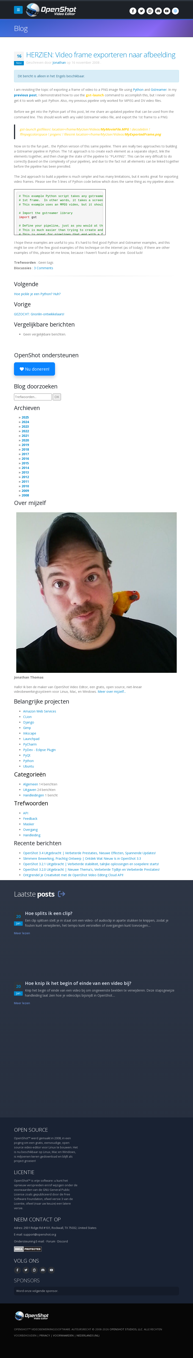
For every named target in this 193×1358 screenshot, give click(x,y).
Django (28, 722)
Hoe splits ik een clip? (48, 913)
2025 (25, 417)
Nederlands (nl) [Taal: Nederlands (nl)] (88, 1335)
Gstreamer (159, 89)
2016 (25, 458)
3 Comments (43, 268)
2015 (25, 463)
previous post (25, 95)
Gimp (27, 728)
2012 (25, 477)
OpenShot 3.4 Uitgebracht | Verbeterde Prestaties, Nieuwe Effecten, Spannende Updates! (89, 853)
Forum (51, 1241)
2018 (25, 449)
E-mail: (40, 1241)
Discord (62, 1241)
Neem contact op (37, 1219)
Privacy (44, 1335)
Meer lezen (22, 933)
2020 (25, 440)
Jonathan (59, 62)
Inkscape (29, 733)
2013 (25, 472)
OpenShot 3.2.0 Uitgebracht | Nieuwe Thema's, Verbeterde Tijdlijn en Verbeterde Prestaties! (91, 869)
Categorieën (30, 774)
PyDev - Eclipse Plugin (39, 750)
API (25, 813)
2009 (25, 490)
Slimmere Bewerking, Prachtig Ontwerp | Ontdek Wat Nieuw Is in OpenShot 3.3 (82, 858)
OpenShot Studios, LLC (126, 1329)
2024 (25, 422)
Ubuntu (28, 766)
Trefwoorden (31, 803)
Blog (21, 28)
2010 (25, 486)
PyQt (26, 755)
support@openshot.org (39, 1234)
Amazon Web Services (39, 711)
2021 (25, 435)
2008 (25, 495)
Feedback (30, 818)
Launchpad (31, 739)
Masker (28, 824)
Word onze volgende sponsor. (37, 1291)
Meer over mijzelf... (112, 691)
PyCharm (30, 744)
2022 (25, 431)
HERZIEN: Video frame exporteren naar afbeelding (100, 54)
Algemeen (30, 784)
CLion (27, 717)
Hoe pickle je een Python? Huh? (37, 294)
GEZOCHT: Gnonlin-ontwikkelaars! (39, 314)
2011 (25, 481)
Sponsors (27, 1280)
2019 (25, 445)
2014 (25, 468)
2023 (25, 426)
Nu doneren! (34, 369)
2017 (25, 454)
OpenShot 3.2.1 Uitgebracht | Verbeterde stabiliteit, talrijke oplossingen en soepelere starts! (91, 864)
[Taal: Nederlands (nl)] (175, 11)
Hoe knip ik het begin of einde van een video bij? (78, 983)
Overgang (30, 829)
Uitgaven (29, 789)
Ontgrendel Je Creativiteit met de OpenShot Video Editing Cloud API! (73, 875)
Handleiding (31, 835)
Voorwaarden (63, 1335)
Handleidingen (33, 795)
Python (138, 89)
